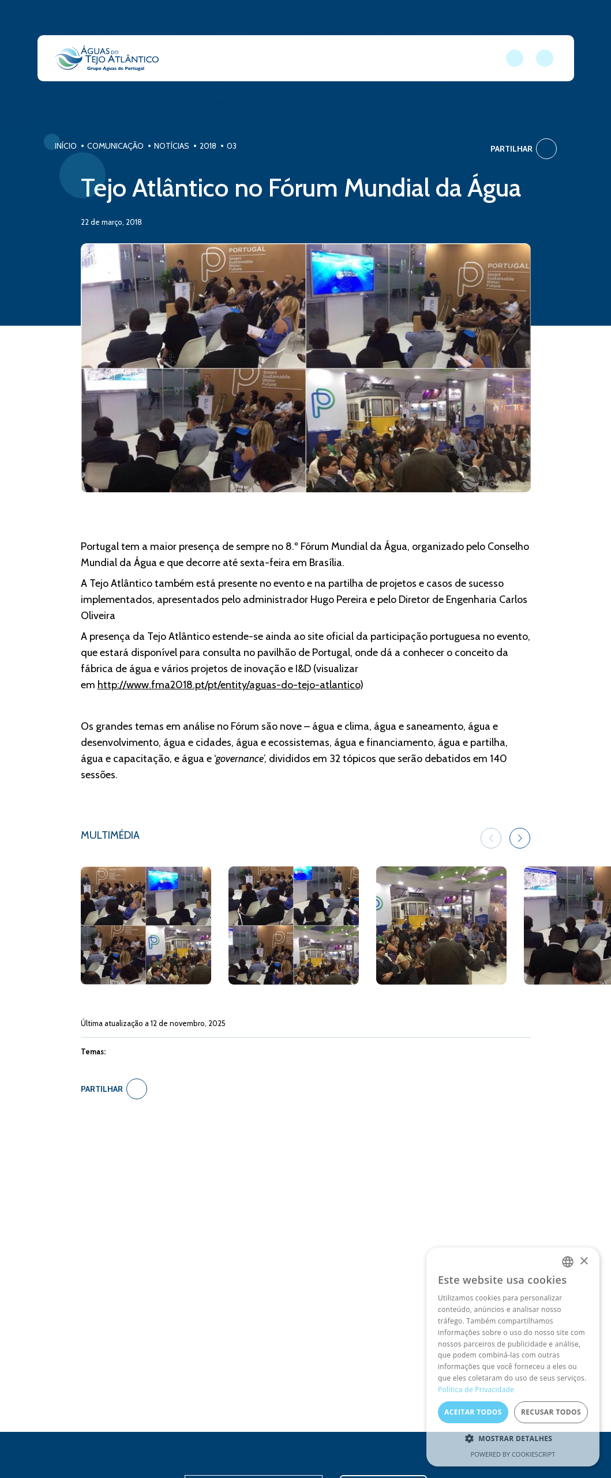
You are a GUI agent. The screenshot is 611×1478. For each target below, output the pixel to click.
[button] (519, 838)
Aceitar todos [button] (473, 1412)
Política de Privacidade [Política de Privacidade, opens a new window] (476, 1389)
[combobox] (567, 1262)
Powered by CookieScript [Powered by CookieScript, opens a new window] (513, 1454)
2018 (208, 146)
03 (232, 146)
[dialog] (512, 1356)
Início (66, 146)
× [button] (583, 1261)
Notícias (171, 146)
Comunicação (115, 146)
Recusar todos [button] (551, 1412)
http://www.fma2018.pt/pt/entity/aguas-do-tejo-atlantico (229, 684)
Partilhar (523, 148)
